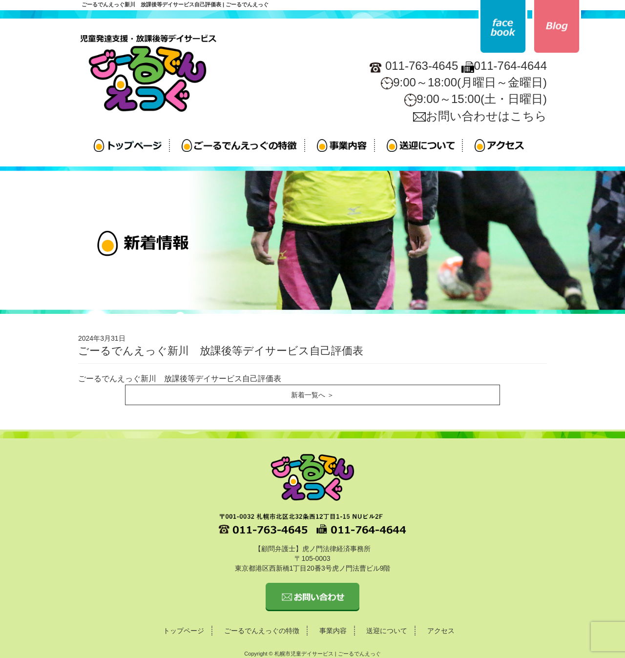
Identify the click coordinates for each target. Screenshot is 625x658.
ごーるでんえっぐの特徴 (261, 631)
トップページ (183, 631)
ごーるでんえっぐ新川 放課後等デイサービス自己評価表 (179, 378)
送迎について (386, 631)
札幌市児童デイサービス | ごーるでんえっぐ (327, 654)
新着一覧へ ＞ (312, 395)
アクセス (441, 631)
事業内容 (333, 631)
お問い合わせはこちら (480, 116)
